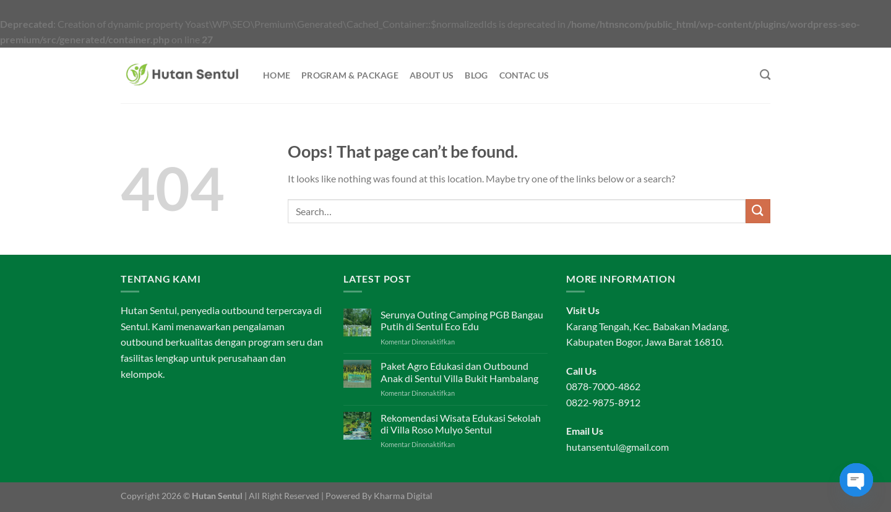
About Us (432, 75)
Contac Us (524, 75)
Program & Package (349, 75)
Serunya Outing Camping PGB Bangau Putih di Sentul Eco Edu (462, 320)
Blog (476, 75)
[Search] (765, 75)
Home (276, 75)
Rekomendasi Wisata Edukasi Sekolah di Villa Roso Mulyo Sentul (461, 423)
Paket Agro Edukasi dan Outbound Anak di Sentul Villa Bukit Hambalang (459, 371)
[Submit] (758, 211)
